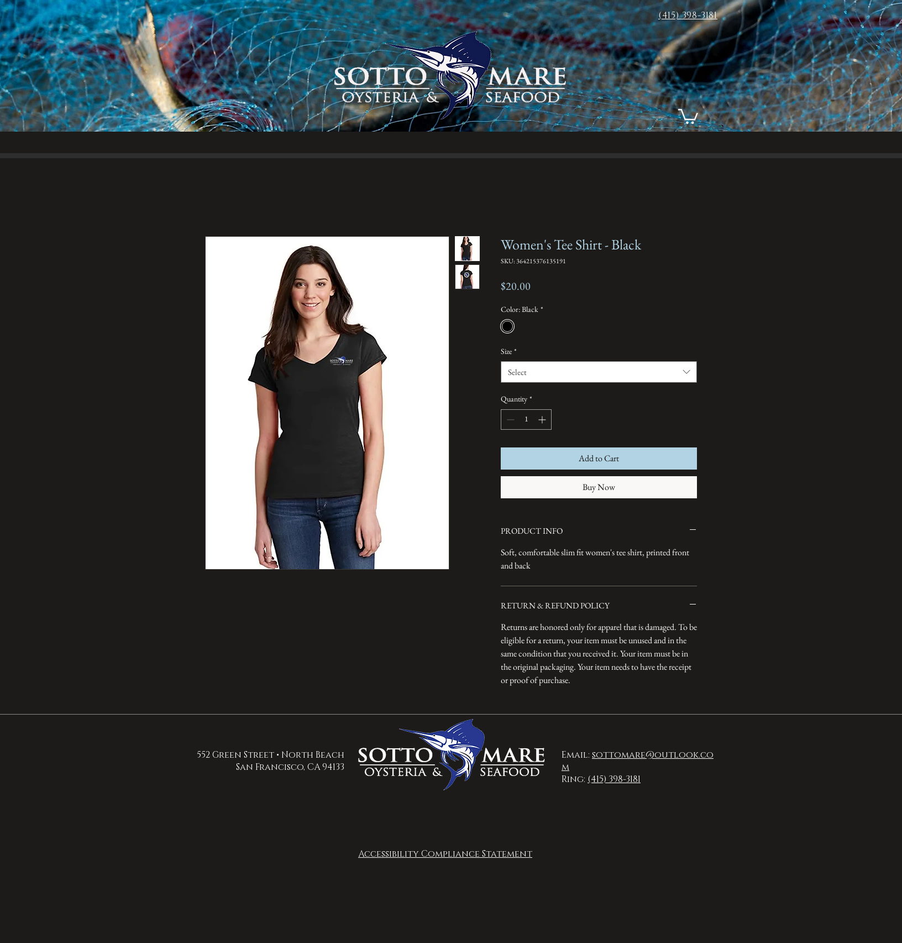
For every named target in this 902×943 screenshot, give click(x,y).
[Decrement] (509, 419)
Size (509, 351)
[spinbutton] (526, 419)
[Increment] (543, 419)
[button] (688, 115)
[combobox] (599, 372)
